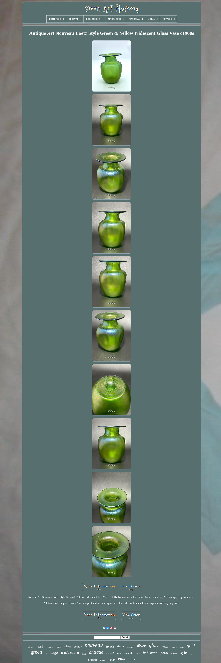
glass (154, 645)
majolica (50, 647)
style (183, 653)
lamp (112, 659)
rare (132, 659)
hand (40, 646)
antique (96, 652)
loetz (110, 652)
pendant (92, 659)
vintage (51, 652)
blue (59, 647)
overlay (174, 654)
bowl (84, 654)
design (103, 660)
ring (67, 646)
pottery (78, 646)
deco (120, 646)
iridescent (70, 652)
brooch (128, 653)
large (182, 647)
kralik (138, 654)
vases (165, 646)
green (36, 652)
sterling (31, 647)
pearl (119, 653)
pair (191, 654)
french (110, 646)
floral (164, 653)
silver (141, 646)
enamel (130, 647)
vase (122, 658)
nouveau (94, 645)
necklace (173, 647)
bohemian (150, 653)
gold (191, 645)
